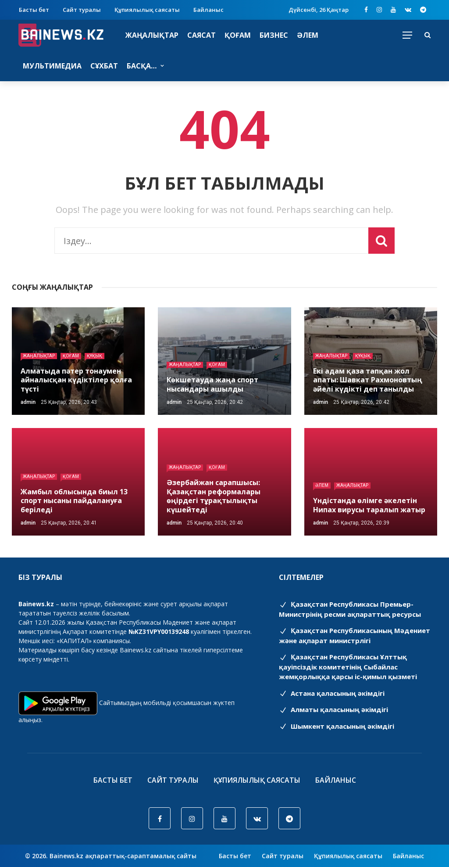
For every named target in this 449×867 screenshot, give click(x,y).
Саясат (201, 35)
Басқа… (142, 66)
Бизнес (274, 35)
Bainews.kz (135, 650)
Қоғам (237, 35)
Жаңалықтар (151, 35)
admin (28, 402)
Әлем (307, 35)
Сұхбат (104, 66)
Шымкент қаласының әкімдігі (336, 726)
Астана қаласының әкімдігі (332, 693)
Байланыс (208, 10)
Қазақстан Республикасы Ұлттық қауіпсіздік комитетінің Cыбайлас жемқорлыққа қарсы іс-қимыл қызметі (348, 666)
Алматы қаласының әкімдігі (333, 709)
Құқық (94, 355)
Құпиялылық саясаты (147, 10)
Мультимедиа (52, 66)
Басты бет (34, 10)
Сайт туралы (82, 10)
